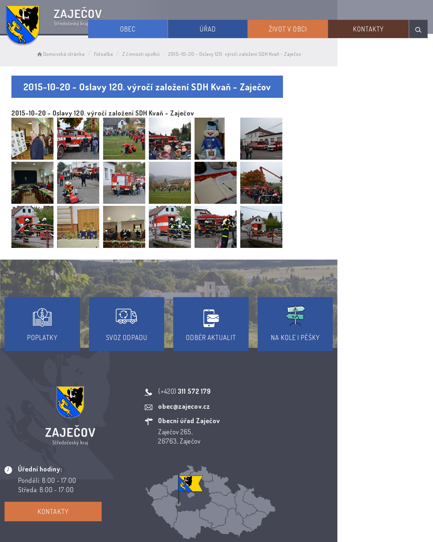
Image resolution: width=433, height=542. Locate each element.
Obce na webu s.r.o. (304, 517)
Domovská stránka (68, 53)
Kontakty (372, 26)
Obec (152, 26)
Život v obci (299, 26)
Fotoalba (111, 53)
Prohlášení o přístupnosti (172, 487)
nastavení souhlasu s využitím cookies (343, 526)
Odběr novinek (239, 487)
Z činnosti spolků (148, 53)
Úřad (225, 26)
